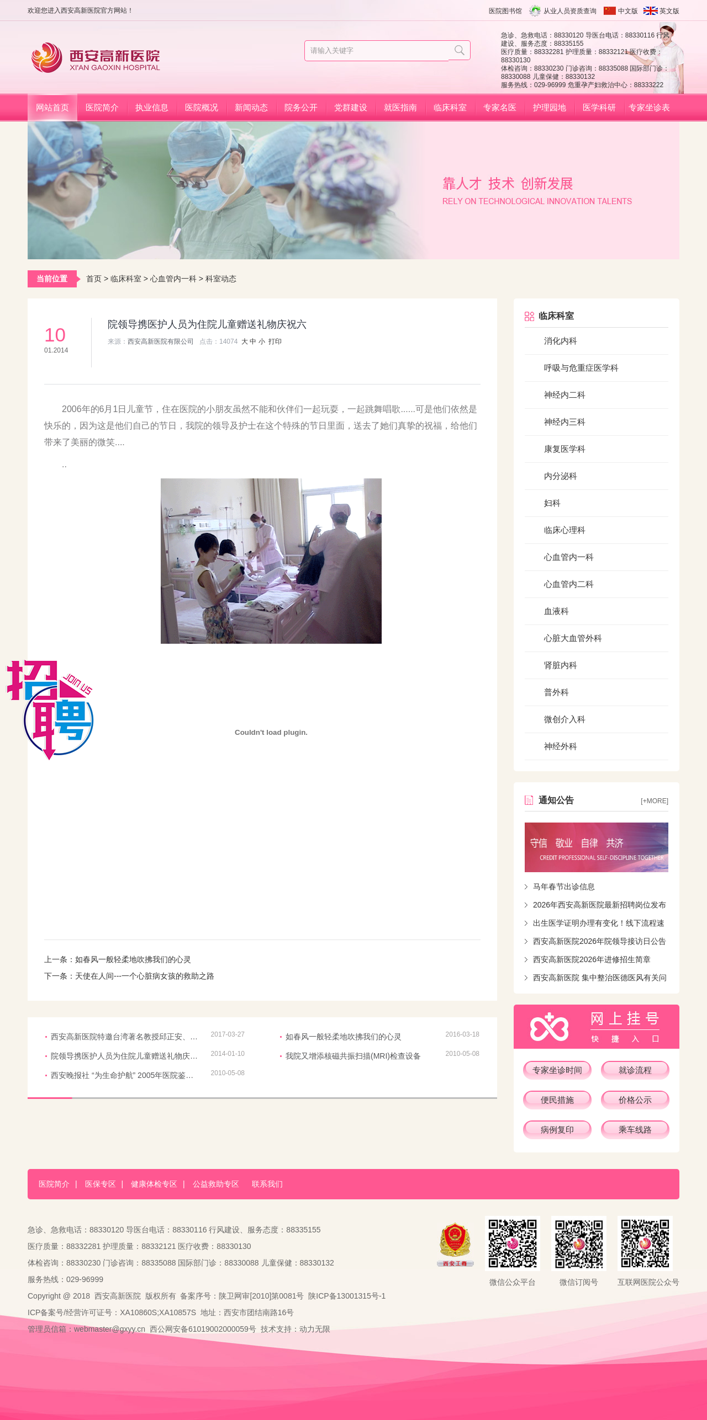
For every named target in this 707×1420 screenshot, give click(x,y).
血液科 (556, 611)
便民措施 (557, 1099)
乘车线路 (635, 1129)
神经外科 (560, 746)
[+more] (654, 801)
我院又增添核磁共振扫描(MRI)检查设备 (353, 1055)
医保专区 (100, 1183)
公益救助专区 (216, 1183)
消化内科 (560, 340)
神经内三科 (564, 421)
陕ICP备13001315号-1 (347, 1295)
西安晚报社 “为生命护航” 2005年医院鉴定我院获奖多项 (125, 1075)
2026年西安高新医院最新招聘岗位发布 (599, 904)
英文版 (669, 11)
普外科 (556, 692)
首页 (94, 278)
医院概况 (201, 107)
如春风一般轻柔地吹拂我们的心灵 (133, 959)
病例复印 (557, 1129)
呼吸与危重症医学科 (581, 367)
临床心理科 (564, 530)
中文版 (628, 11)
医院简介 (102, 107)
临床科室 (450, 107)
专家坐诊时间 (557, 1070)
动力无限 (314, 1329)
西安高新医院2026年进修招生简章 (592, 959)
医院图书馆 (505, 11)
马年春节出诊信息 (564, 886)
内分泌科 (560, 476)
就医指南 (400, 107)
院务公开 (301, 107)
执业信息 (151, 107)
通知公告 (556, 800)
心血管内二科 (569, 584)
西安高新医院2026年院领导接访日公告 (599, 941)
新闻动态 (251, 107)
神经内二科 (564, 394)
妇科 (552, 503)
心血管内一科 (173, 278)
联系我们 (267, 1183)
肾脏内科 (560, 665)
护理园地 (549, 107)
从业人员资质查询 (570, 11)
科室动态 (220, 278)
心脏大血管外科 (573, 638)
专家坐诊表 (649, 107)
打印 (275, 341)
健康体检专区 (154, 1183)
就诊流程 (635, 1070)
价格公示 (635, 1099)
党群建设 (350, 107)
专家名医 (499, 107)
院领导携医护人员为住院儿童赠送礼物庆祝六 (125, 1055)
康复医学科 (564, 448)
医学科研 (599, 107)
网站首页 (52, 107)
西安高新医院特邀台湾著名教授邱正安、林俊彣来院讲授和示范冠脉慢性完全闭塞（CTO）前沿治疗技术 (125, 1036)
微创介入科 (564, 719)
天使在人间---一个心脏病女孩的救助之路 (144, 975)
